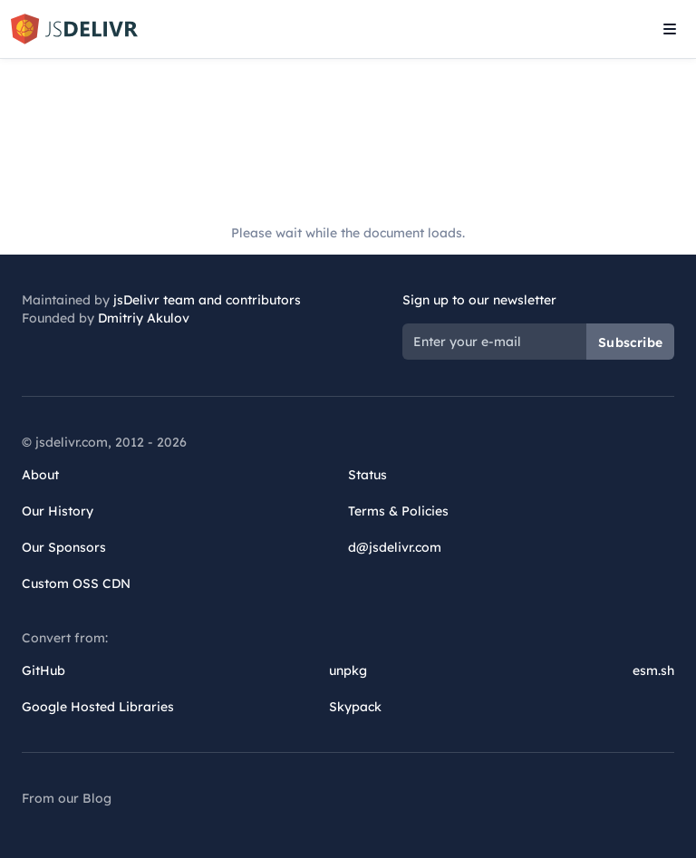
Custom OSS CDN (76, 583)
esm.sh (653, 670)
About (40, 475)
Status (367, 475)
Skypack (355, 707)
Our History (57, 511)
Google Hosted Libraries (98, 707)
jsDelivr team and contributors (207, 300)
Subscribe (630, 342)
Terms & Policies (398, 511)
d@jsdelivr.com (394, 547)
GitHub (43, 670)
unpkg (348, 670)
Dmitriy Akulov (143, 318)
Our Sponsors (64, 547)
